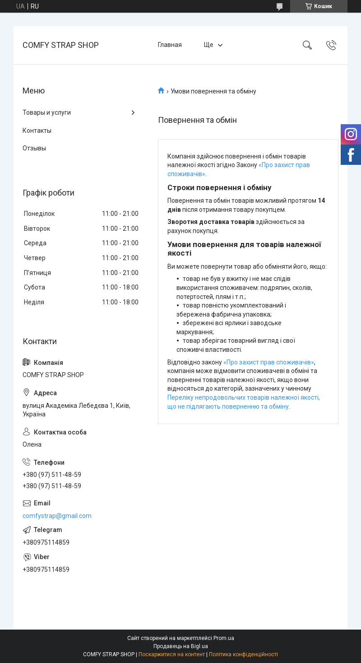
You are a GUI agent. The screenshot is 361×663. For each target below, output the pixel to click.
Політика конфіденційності (243, 654)
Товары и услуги (47, 112)
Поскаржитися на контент (172, 654)
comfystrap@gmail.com (57, 515)
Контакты (37, 130)
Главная (170, 44)
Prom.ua (223, 638)
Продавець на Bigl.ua (180, 646)
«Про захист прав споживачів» (268, 362)
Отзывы (34, 148)
